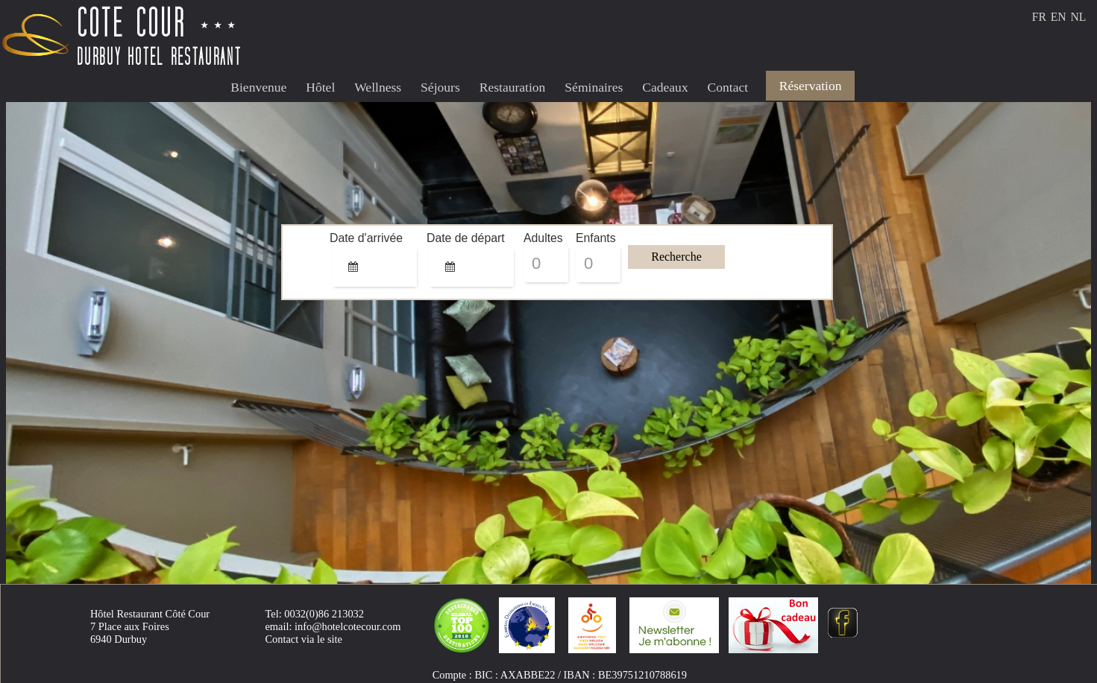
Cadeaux (665, 87)
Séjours (440, 87)
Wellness (377, 87)
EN (1058, 16)
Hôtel (320, 87)
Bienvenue (258, 87)
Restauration (513, 87)
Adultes (533, 238)
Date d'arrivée (349, 238)
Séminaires (594, 87)
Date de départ (446, 238)
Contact (728, 87)
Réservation (810, 85)
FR (1039, 16)
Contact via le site (303, 639)
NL (1078, 16)
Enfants (585, 238)
